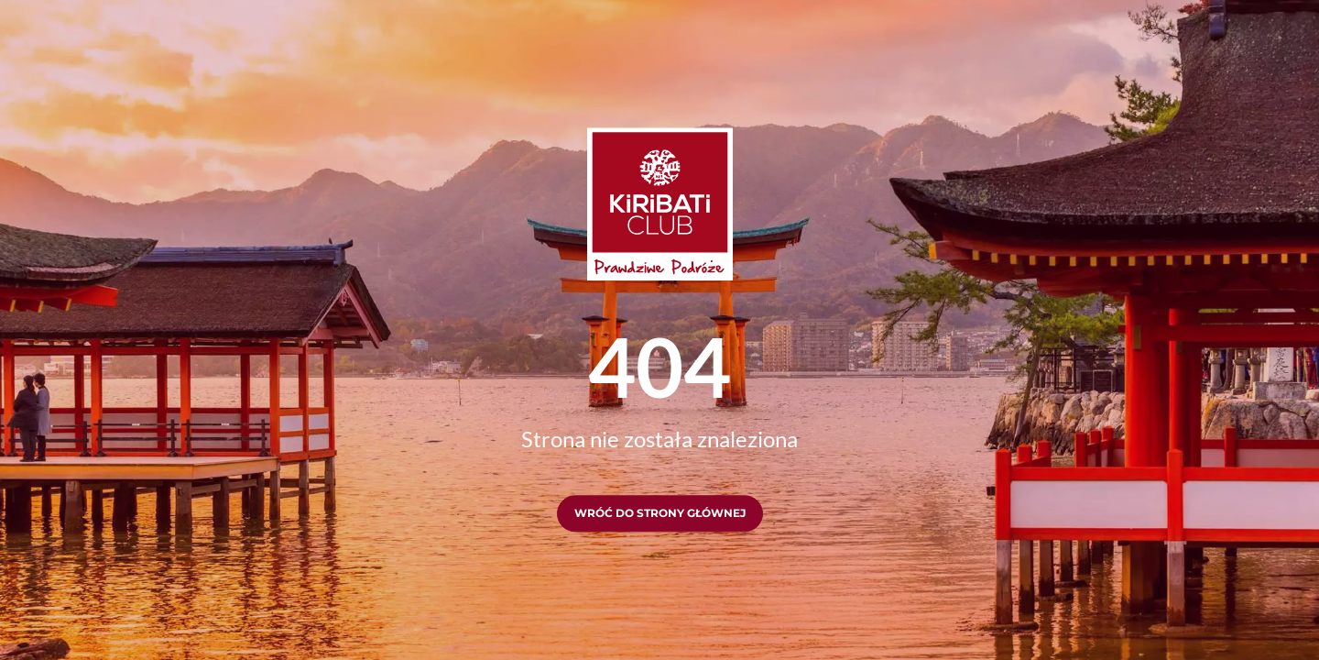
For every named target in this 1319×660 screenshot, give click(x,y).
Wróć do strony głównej (660, 514)
